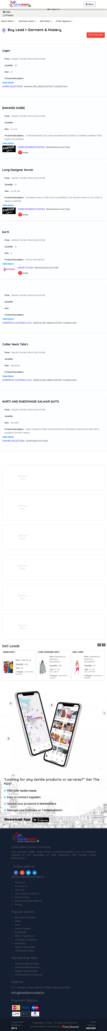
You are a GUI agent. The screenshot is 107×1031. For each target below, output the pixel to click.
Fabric (18, 921)
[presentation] (99, 644)
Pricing (18, 904)
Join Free (20, 889)
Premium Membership (27, 963)
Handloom (20, 932)
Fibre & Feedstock (24, 935)
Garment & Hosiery (25, 917)
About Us (20, 882)
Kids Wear (45, 21)
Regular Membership (26, 970)
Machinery (20, 943)
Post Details (95, 34)
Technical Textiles (24, 950)
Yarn (17, 924)
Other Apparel (63, 21)
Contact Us (21, 886)
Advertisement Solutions (28, 974)
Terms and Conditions (27, 893)
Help (7, 11)
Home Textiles (23, 928)
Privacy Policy (22, 897)
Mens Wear (7, 21)
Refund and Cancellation (28, 900)
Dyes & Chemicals (25, 947)
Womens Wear (26, 21)
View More (8, 82)
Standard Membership (27, 967)
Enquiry (9, 15)
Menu (90, 4)
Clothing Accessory (25, 939)
